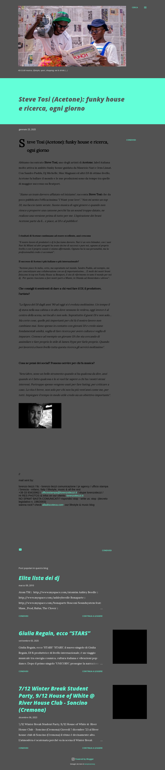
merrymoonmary (89, 764)
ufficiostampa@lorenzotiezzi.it (59, 492)
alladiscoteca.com (52, 504)
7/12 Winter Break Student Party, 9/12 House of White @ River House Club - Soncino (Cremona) (57, 699)
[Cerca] (135, 7)
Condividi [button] (131, 140)
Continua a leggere (92, 616)
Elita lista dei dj (39, 578)
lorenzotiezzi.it (75, 495)
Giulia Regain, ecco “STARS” (54, 633)
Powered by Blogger (82, 759)
